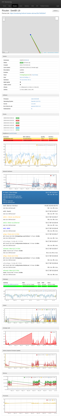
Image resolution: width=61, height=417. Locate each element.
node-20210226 (35, 99)
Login (57, 6)
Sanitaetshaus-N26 (8, 140)
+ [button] (3, 18)
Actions (55, 10)
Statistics (27, 6)
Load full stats (12, 133)
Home (4, 6)
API (37, 6)
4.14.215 (33, 103)
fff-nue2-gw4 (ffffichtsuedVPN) (11, 284)
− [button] (3, 20)
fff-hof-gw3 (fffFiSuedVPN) (10, 286)
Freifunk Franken (44, 6)
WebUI (26, 60)
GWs (32, 6)
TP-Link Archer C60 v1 (25, 79)
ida (20, 77)
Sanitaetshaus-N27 (8, 138)
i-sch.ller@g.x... (26, 77)
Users (20, 6)
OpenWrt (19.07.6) (35, 101)
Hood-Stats (35, 74)
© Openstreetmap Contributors (53, 52)
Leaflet (44, 52)
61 (31, 108)
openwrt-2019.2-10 (36, 106)
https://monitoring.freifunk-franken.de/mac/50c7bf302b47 (28, 13)
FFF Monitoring (7, 2)
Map (9, 6)
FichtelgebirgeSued (24, 74)
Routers (15, 6)
